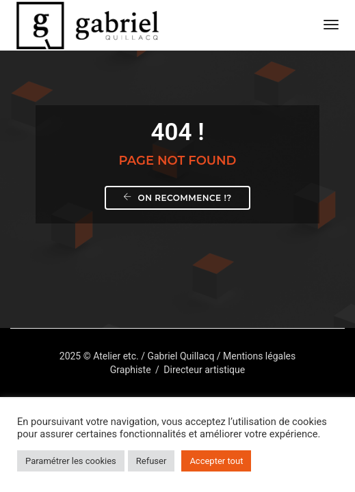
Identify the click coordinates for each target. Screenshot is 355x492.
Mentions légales (259, 356)
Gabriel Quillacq (180, 356)
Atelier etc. (116, 356)
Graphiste (130, 369)
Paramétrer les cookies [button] (70, 461)
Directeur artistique (204, 369)
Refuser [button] (151, 461)
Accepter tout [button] (216, 461)
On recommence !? (177, 198)
